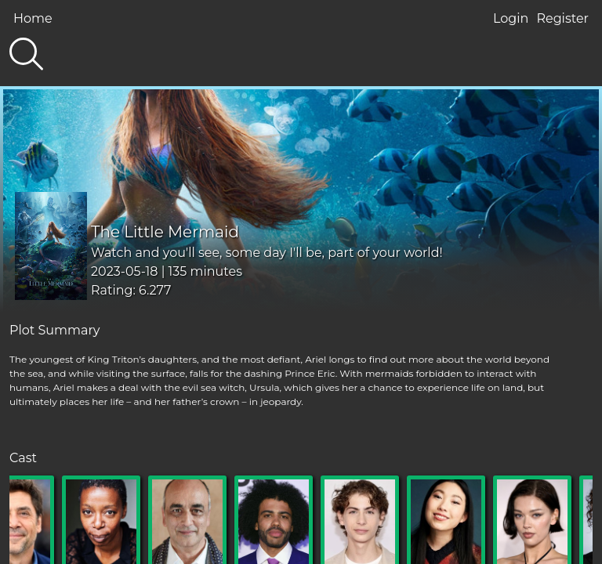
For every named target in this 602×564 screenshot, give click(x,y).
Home (33, 18)
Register (562, 18)
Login (510, 18)
